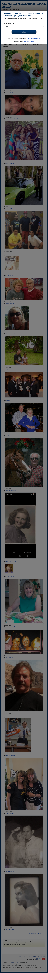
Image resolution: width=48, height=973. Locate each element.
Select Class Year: (9, 23)
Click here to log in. (33, 38)
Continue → (24, 32)
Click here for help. (29, 41)
